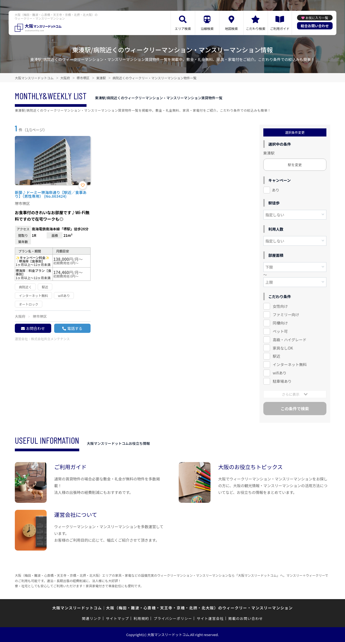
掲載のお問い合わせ (245, 618)
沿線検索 (207, 28)
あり (276, 190)
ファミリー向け (286, 314)
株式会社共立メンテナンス (50, 338)
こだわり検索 (255, 28)
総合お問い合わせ (315, 25)
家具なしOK (283, 348)
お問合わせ (35, 328)
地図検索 (231, 28)
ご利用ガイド (279, 28)
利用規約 (141, 618)
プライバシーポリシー (173, 618)
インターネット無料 (290, 364)
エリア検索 (183, 28)
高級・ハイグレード (289, 339)
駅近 (276, 356)
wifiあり (280, 372)
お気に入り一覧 (316, 17)
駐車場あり (282, 381)
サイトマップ (117, 618)
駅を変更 (295, 164)
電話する (74, 328)
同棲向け (280, 323)
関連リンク (91, 618)
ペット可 (280, 331)
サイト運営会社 (210, 618)
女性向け (280, 306)
